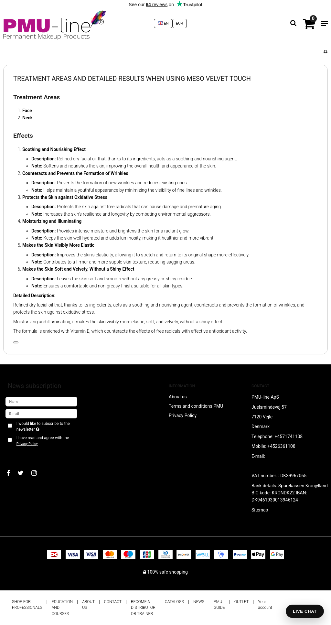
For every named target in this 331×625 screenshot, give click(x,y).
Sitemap (259, 509)
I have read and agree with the (42, 441)
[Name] (41, 401)
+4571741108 (289, 436)
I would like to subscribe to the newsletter (43, 426)
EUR (179, 23)
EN (163, 23)
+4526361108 (281, 446)
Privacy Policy (27, 444)
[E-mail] (41, 413)
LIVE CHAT (305, 611)
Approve (21, 454)
